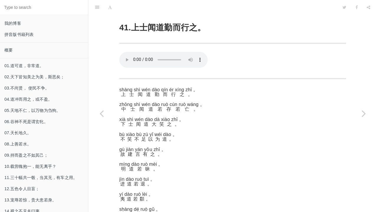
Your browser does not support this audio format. (163, 45)
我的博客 (12, 23)
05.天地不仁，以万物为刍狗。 (32, 110)
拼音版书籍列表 (19, 34)
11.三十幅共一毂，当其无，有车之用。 (40, 177)
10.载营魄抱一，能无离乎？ (30, 166)
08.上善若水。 (17, 144)
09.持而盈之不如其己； (26, 155)
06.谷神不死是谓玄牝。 (26, 121)
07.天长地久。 (17, 132)
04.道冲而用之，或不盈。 (28, 99)
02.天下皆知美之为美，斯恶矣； (34, 76)
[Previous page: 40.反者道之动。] (101, 113)
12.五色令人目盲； (21, 188)
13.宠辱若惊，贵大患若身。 (30, 200)
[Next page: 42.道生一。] (363, 113)
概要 (8, 50)
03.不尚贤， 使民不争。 (26, 88)
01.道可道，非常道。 (24, 65)
